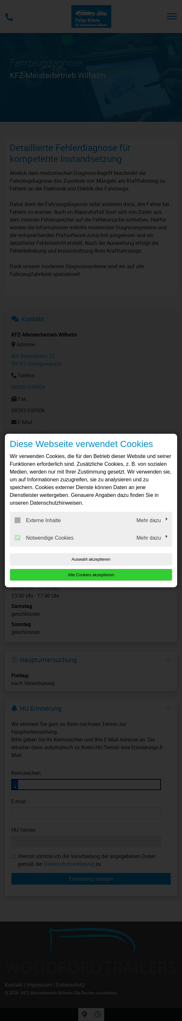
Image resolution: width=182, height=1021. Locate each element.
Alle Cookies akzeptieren (91, 574)
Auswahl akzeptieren (91, 559)
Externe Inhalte (38, 520)
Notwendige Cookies (44, 538)
